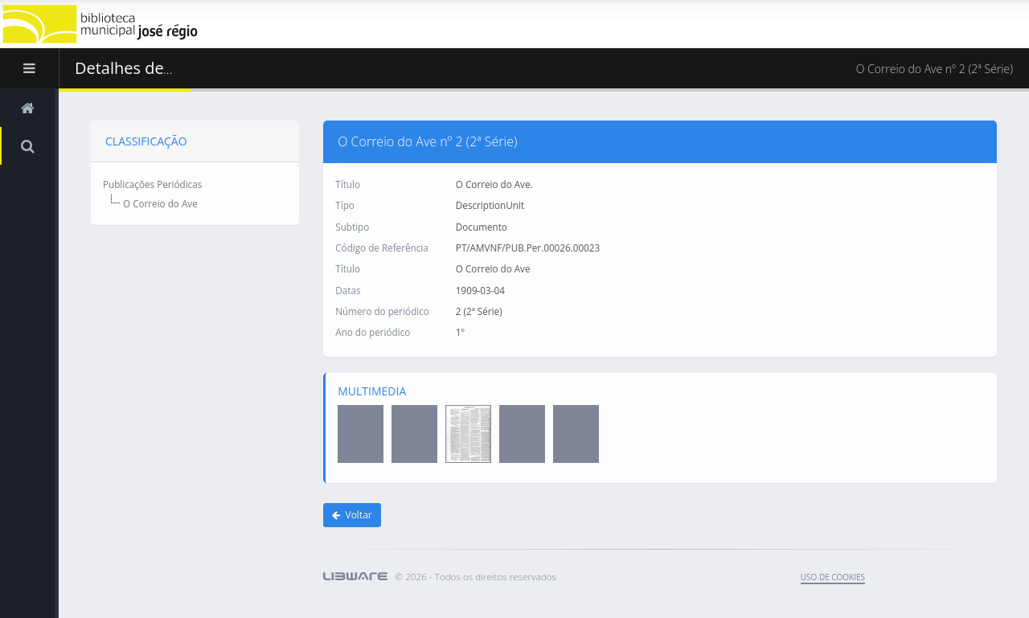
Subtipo (352, 225)
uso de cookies (833, 577)
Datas (347, 289)
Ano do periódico (372, 331)
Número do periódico (382, 310)
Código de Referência (381, 246)
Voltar (352, 515)
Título (347, 183)
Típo (345, 204)
